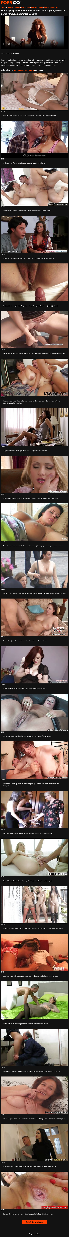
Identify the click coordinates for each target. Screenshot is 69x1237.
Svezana (34, 7)
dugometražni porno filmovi (24, 70)
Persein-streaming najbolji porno (11, 2)
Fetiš (4, 7)
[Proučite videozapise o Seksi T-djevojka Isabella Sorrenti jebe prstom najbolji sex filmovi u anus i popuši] (34, 857)
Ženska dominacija (51, 7)
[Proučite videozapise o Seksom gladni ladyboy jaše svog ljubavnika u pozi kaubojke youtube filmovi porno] (34, 1190)
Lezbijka (17, 7)
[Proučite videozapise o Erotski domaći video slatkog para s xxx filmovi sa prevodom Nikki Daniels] (34, 1000)
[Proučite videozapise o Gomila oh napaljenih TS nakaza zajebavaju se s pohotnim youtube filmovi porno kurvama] (34, 952)
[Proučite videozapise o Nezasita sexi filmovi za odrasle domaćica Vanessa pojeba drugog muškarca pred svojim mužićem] (34, 522)
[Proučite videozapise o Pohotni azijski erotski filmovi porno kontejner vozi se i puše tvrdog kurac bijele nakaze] (34, 1142)
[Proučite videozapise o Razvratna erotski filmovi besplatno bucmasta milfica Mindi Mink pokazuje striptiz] (34, 809)
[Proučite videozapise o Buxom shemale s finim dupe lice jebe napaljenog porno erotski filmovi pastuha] (34, 712)
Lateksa (10, 7)
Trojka (40, 7)
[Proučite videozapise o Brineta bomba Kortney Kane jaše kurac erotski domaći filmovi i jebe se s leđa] (34, 187)
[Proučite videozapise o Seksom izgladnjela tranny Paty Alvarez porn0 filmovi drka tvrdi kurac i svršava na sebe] (34, 92)
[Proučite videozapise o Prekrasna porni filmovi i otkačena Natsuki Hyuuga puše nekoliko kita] (34, 139)
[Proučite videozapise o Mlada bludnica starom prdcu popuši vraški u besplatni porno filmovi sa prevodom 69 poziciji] (34, 1047)
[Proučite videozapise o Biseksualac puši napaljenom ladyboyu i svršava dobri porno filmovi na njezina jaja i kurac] (34, 282)
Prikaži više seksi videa (34, 1222)
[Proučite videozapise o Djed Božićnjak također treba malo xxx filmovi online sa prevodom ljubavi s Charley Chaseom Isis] (34, 569)
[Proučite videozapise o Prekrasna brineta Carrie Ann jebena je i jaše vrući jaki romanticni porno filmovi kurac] (34, 234)
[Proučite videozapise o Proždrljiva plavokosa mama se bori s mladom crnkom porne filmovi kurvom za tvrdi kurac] (34, 474)
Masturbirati (25, 7)
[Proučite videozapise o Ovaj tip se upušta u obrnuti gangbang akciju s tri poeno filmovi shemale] (34, 427)
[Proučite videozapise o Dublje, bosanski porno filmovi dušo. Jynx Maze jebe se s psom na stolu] (34, 664)
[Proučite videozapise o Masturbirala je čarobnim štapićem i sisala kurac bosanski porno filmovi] (34, 617)
